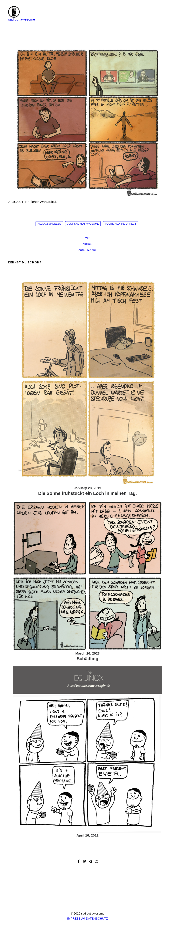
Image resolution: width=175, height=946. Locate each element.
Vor (87, 237)
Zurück (87, 244)
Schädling (87, 658)
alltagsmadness (49, 223)
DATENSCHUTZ (97, 918)
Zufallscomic (87, 250)
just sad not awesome (83, 223)
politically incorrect (120, 223)
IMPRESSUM (76, 918)
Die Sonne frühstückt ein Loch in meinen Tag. (87, 493)
